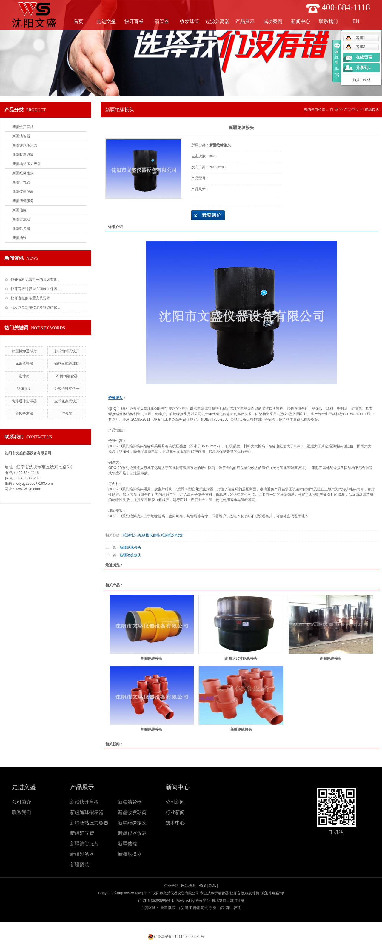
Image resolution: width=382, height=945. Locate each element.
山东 (180, 908)
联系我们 (328, 21)
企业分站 (171, 886)
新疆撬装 (19, 238)
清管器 (162, 21)
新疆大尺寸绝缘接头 (241, 658)
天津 (163, 908)
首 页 (334, 109)
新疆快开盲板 (23, 127)
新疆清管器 (21, 136)
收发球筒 (189, 21)
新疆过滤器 (21, 219)
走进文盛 (106, 21)
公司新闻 (175, 801)
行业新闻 (175, 812)
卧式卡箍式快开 (66, 389)
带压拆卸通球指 (24, 351)
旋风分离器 (24, 414)
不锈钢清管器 (67, 376)
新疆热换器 (21, 229)
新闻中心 (300, 21)
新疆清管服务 (23, 201)
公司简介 (21, 801)
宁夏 (212, 908)
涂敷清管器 (24, 363)
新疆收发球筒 (23, 155)
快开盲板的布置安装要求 (30, 298)
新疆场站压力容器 (26, 164)
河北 (204, 908)
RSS (202, 886)
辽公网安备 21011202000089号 (179, 937)
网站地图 (188, 886)
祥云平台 (202, 900)
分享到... (364, 67)
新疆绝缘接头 (23, 173)
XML (212, 886)
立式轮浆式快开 (66, 401)
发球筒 (24, 376)
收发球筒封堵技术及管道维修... (35, 307)
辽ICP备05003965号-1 (156, 900)
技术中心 (175, 822)
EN (355, 21)
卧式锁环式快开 (66, 351)
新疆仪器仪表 (23, 192)
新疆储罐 (19, 210)
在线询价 (208, 215)
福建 (237, 908)
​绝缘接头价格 (149, 535)
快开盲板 (134, 21)
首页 (78, 21)
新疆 (196, 908)
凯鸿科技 (237, 900)
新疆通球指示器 (24, 145)
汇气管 (66, 414)
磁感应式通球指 (66, 363)
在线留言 (364, 57)
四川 (228, 908)
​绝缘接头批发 (172, 535)
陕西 (171, 908)
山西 (220, 908)
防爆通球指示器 (24, 401)
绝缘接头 (372, 109)
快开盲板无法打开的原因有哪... (35, 280)
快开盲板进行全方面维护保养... (35, 289)
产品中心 (351, 109)
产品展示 (245, 21)
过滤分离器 (217, 21)
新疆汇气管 (21, 182)
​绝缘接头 (24, 389)
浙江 (188, 908)
